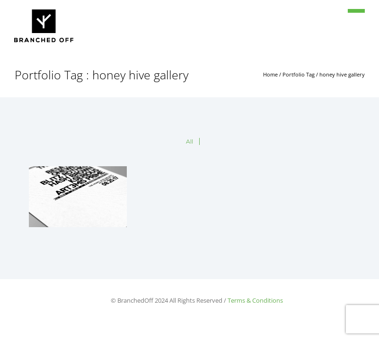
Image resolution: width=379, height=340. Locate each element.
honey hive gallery (342, 74)
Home (270, 74)
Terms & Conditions (255, 300)
